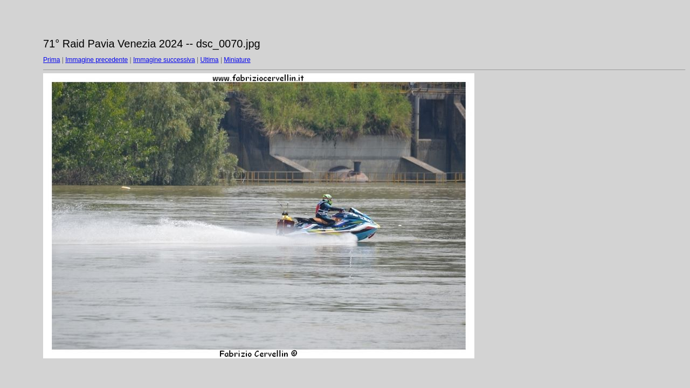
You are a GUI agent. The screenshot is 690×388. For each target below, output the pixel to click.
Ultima (210, 60)
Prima (51, 60)
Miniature (237, 60)
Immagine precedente (96, 60)
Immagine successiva (164, 60)
